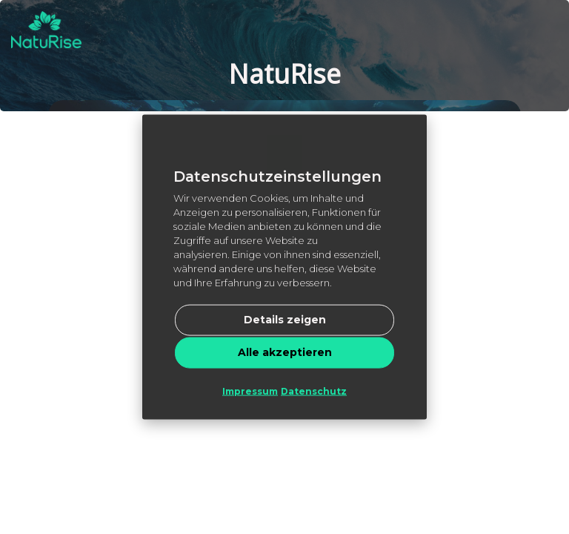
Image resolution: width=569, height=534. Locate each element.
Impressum (250, 390)
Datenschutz (314, 390)
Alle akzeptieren (285, 351)
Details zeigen (285, 319)
